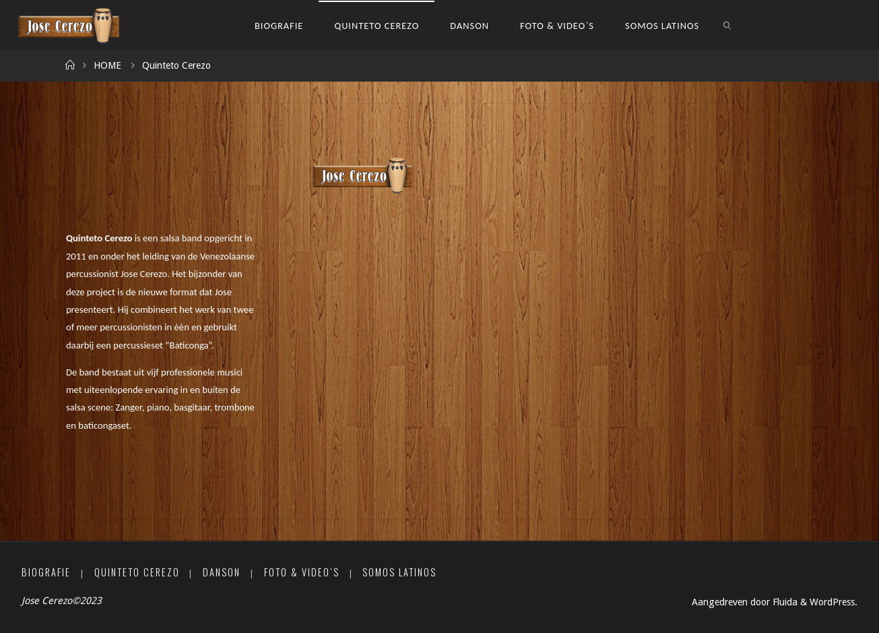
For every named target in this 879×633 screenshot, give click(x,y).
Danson (221, 572)
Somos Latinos (399, 572)
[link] (728, 25)
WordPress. (833, 602)
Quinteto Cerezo (137, 572)
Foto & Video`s (301, 572)
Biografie (46, 572)
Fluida (783, 602)
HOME (107, 65)
